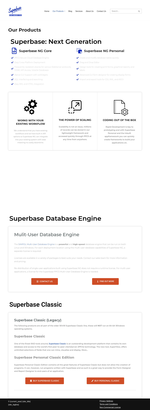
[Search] (123, 11)
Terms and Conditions (109, 404)
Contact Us (101, 11)
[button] (64, 11)
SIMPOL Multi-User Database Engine (36, 244)
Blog (70, 11)
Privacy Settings (106, 401)
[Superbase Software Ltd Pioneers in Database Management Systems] (15, 11)
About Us (90, 11)
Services (78, 11)
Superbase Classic (57, 343)
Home (46, 11)
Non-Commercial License (110, 407)
